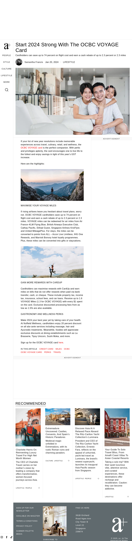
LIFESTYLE (6, 75)
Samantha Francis (33, 62)
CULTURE (7, 69)
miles (59, 349)
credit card (46, 349)
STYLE (6, 62)
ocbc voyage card (31, 352)
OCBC (67, 349)
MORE (6, 82)
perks (47, 352)
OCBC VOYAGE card (31, 148)
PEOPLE (6, 55)
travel (57, 352)
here (61, 342)
